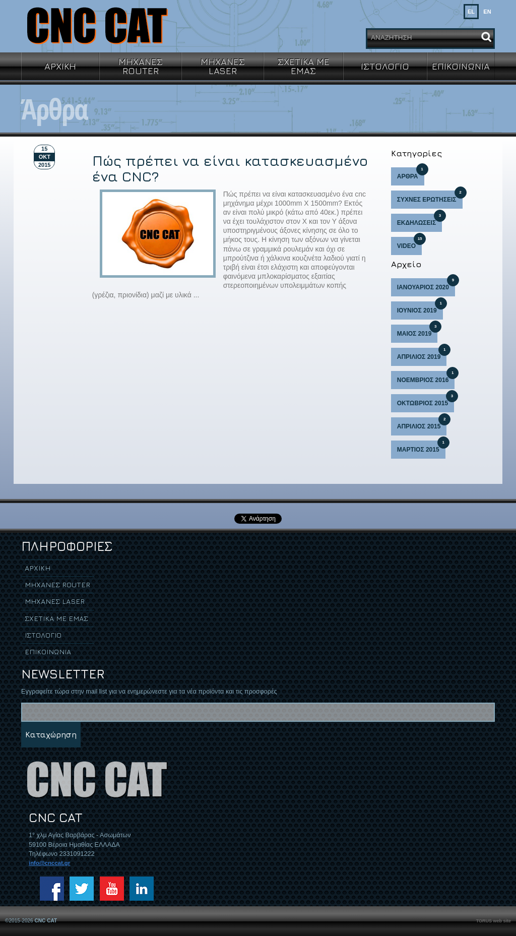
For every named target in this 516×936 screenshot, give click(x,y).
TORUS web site (493, 920)
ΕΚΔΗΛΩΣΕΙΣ (419, 220)
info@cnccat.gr (49, 863)
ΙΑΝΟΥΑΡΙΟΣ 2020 (426, 284)
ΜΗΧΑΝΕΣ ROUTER (140, 66)
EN (487, 12)
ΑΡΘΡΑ (410, 173)
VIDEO (409, 243)
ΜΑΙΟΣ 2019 (417, 331)
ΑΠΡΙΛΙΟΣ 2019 (422, 354)
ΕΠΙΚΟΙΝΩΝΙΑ (461, 66)
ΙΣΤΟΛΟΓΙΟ (385, 66)
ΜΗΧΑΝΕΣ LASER (223, 66)
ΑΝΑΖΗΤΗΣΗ (391, 37)
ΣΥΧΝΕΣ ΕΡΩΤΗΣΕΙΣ (430, 197)
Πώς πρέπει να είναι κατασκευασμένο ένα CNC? (230, 168)
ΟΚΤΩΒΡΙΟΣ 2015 (425, 400)
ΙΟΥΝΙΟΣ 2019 (420, 307)
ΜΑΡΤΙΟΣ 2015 (421, 447)
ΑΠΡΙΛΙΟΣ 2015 (422, 423)
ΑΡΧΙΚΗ (60, 66)
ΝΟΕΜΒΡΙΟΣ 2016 (426, 377)
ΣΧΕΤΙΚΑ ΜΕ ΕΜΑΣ (304, 66)
